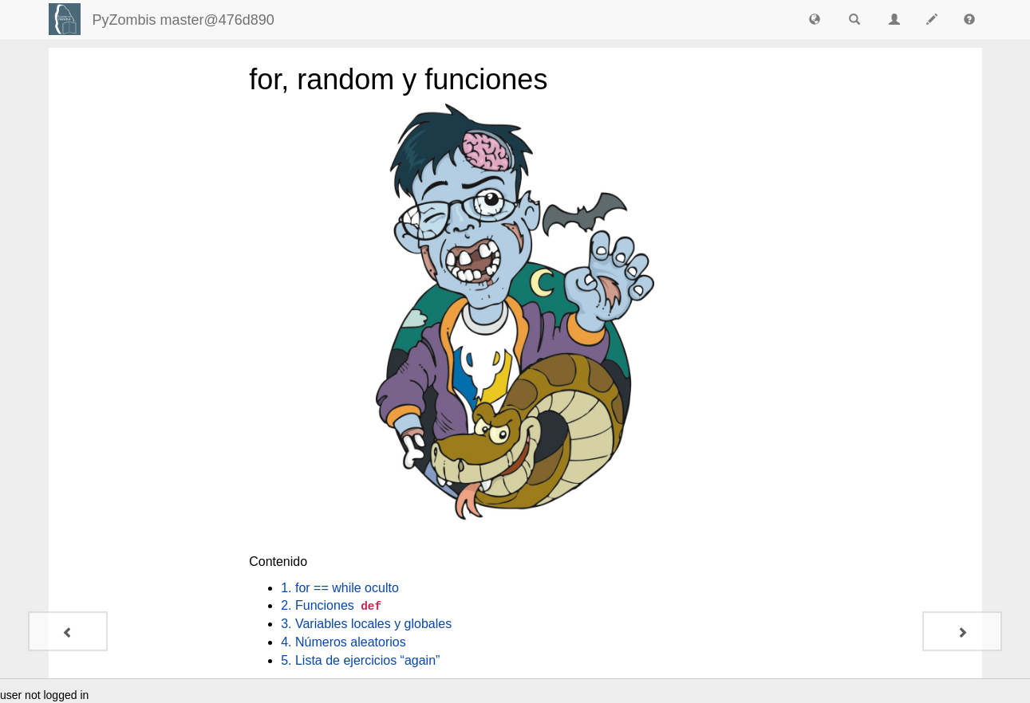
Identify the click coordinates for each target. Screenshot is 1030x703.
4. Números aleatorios (343, 642)
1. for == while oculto (340, 588)
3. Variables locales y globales (366, 623)
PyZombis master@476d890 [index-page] (183, 20)
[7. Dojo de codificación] (68, 631)
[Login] (65, 19)
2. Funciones (333, 605)
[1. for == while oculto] (962, 631)
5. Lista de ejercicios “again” (360, 660)
